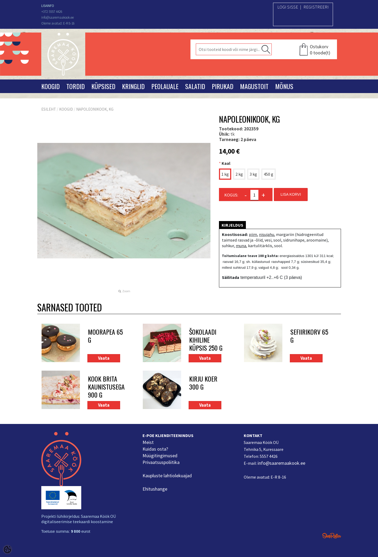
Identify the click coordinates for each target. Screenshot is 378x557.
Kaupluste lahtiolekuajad (167, 475)
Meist (148, 442)
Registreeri (316, 7)
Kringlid (133, 86)
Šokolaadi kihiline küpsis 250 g (205, 340)
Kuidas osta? (155, 449)
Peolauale (164, 86)
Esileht (48, 109)
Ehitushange (155, 489)
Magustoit (254, 86)
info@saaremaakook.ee (281, 463)
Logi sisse (287, 7)
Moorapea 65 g (105, 336)
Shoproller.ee (331, 535)
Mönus (284, 86)
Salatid (195, 86)
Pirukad (222, 86)
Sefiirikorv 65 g (309, 336)
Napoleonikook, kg (94, 109)
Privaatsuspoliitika (161, 462)
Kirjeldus (232, 225)
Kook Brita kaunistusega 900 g (106, 387)
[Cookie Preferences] (7, 549)
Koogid (50, 86)
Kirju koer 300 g (203, 383)
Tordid (75, 86)
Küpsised (103, 86)
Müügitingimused (160, 455)
